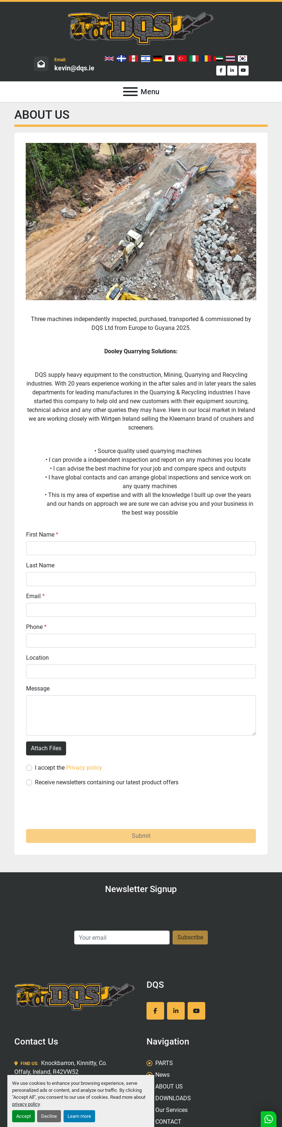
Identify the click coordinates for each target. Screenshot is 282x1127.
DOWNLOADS (173, 1098)
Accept (23, 1116)
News (162, 1074)
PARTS (164, 1063)
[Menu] (130, 91)
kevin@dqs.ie (74, 68)
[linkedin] (232, 70)
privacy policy (26, 1104)
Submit (141, 835)
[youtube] (244, 70)
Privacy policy (84, 767)
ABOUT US (169, 1086)
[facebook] (221, 70)
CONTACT (168, 1121)
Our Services (171, 1109)
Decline (49, 1116)
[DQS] (74, 995)
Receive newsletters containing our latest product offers (106, 782)
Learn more (79, 1116)
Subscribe (190, 937)
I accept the (68, 767)
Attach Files (46, 748)
